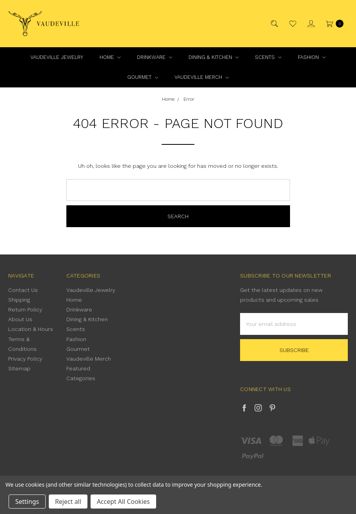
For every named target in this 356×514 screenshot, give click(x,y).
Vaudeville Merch (201, 77)
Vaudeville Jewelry (56, 57)
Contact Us (23, 290)
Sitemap (19, 368)
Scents (268, 57)
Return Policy (25, 309)
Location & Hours (30, 329)
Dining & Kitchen (214, 57)
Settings (27, 501)
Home (110, 57)
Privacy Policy (25, 359)
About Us (20, 319)
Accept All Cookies (123, 501)
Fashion (312, 57)
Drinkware (154, 57)
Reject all (68, 501)
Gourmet (142, 77)
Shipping (19, 300)
